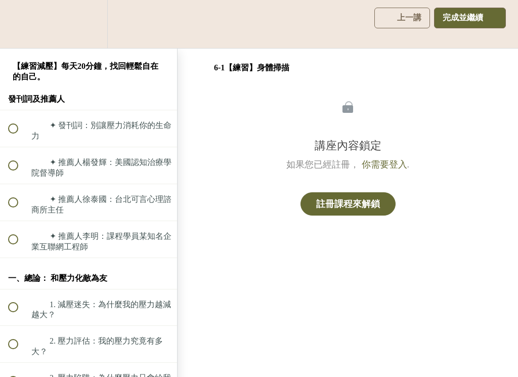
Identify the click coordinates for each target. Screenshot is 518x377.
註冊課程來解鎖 (348, 204)
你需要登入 (384, 164)
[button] (18, 24)
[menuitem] (88, 24)
